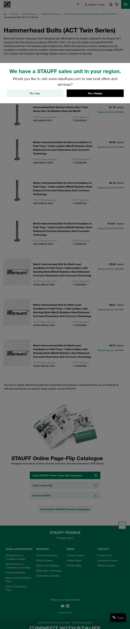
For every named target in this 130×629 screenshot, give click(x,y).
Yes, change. (95, 93)
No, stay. (35, 93)
